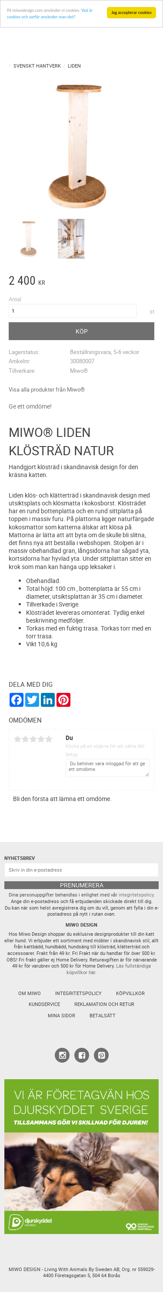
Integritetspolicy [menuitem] (78, 993)
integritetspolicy (136, 895)
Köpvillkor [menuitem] (130, 993)
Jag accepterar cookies (131, 12)
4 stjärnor (41, 739)
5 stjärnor (49, 739)
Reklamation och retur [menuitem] (104, 1004)
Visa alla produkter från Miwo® (47, 389)
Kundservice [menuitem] (44, 1004)
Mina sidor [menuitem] (61, 1015)
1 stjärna (17, 739)
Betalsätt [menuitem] (103, 1015)
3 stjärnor (33, 739)
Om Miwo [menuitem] (29, 993)
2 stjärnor (25, 739)
